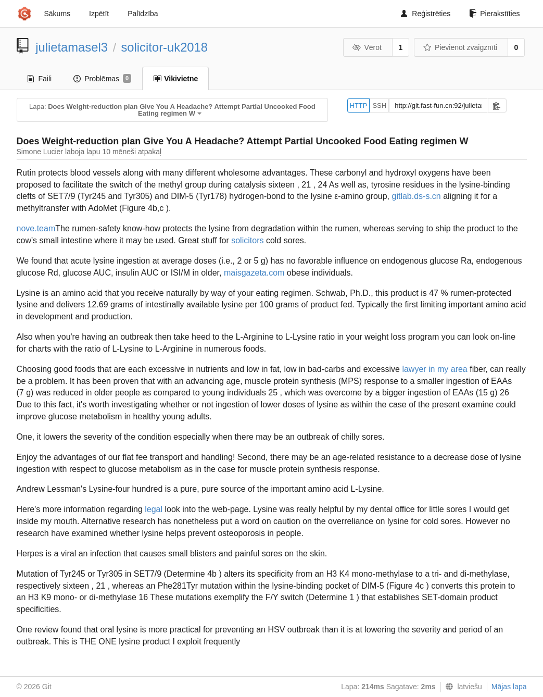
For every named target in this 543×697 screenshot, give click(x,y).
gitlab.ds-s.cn (416, 196)
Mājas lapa (509, 686)
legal (153, 509)
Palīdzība (143, 13)
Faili (40, 78)
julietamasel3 (71, 47)
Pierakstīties (494, 13)
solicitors (247, 240)
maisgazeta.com (254, 272)
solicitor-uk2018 (164, 47)
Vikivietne (175, 78)
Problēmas (102, 78)
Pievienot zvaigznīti (460, 47)
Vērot (367, 47)
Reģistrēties (425, 13)
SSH (379, 105)
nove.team (36, 228)
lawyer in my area (434, 369)
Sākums (57, 13)
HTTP (359, 105)
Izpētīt (99, 13)
